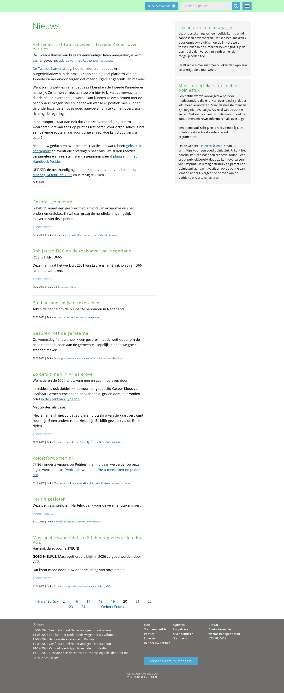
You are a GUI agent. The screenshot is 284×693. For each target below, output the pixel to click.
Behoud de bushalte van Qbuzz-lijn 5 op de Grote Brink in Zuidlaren (89, 442)
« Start (40, 601)
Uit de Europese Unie (65, 286)
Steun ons (180, 638)
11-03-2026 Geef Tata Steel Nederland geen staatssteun (72, 644)
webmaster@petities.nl (224, 634)
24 (83, 606)
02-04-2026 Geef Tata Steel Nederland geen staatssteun (72, 630)
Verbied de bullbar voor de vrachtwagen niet (77, 317)
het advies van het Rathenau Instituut (82, 60)
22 (150, 601)
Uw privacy (180, 629)
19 (113, 601)
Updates (179, 625)
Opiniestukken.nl (211, 146)
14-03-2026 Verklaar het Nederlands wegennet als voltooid (74, 635)
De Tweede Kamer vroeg (52, 68)
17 (88, 601)
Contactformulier (220, 629)
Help (147, 625)
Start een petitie (155, 629)
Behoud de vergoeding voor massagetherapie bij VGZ (82, 586)
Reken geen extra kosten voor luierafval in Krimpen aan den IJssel (88, 358)
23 (71, 606)
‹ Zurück (52, 601)
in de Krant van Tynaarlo (60, 399)
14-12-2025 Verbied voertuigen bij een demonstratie (70, 648)
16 (76, 601)
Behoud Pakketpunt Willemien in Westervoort (77, 521)
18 (100, 601)
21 (137, 601)
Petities (149, 634)
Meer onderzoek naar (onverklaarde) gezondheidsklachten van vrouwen (92, 483)
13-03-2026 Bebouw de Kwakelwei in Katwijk (63, 639)
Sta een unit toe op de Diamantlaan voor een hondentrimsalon (86, 235)
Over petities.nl (183, 634)
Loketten (150, 638)
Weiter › (107, 606)
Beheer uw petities (157, 643)
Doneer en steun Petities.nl (170, 661)
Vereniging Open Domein (142, 677)
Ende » (119, 606)
